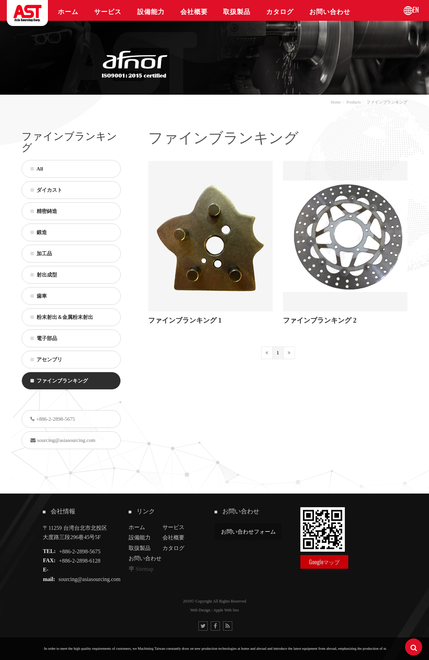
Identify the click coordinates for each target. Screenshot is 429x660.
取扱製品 (140, 548)
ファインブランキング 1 (185, 320)
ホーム (137, 527)
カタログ (173, 548)
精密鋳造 (43, 211)
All (36, 169)
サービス (173, 527)
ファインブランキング (386, 102)
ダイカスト (46, 190)
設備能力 (140, 537)
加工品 (41, 253)
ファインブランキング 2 (319, 320)
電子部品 (43, 338)
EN (416, 9)
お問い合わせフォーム (248, 532)
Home (335, 102)
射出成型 (43, 275)
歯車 (38, 296)
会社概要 (173, 537)
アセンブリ (46, 359)
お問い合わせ (145, 558)
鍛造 (38, 232)
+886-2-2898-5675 (52, 419)
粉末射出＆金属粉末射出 (61, 317)
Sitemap (144, 569)
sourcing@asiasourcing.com (62, 440)
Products (354, 102)
